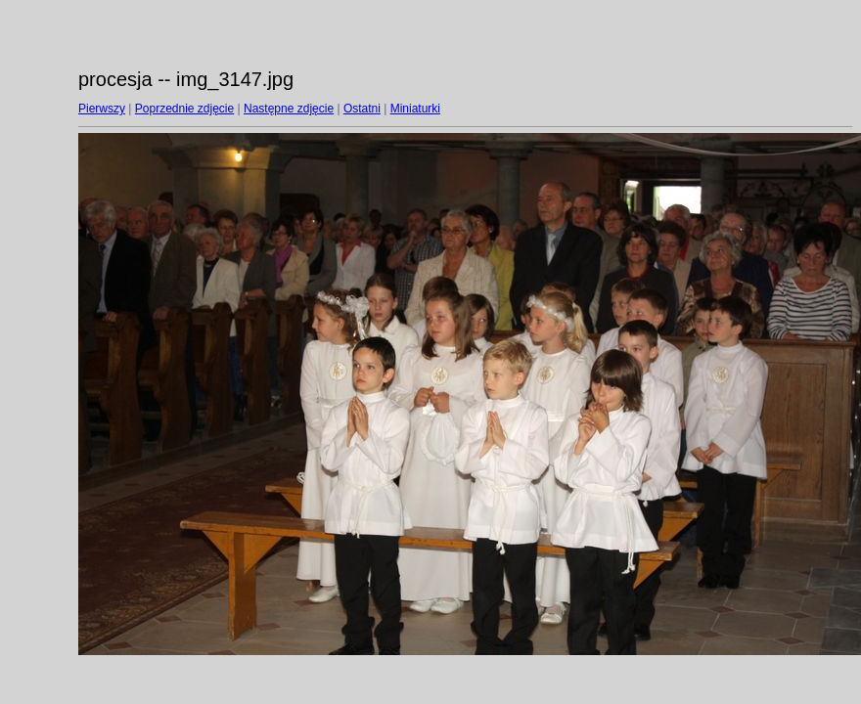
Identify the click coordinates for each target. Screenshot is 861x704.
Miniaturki (415, 108)
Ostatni (362, 108)
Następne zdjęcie (289, 108)
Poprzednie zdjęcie (184, 108)
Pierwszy (101, 108)
